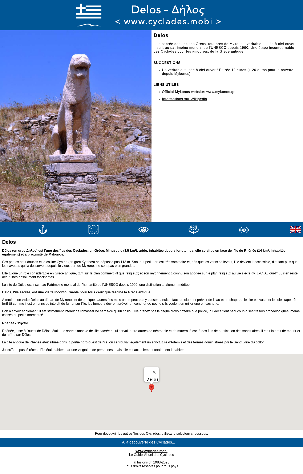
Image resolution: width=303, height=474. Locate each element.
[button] (151, 388)
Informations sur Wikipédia (184, 99)
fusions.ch (144, 462)
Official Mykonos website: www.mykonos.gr (198, 92)
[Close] (154, 372)
